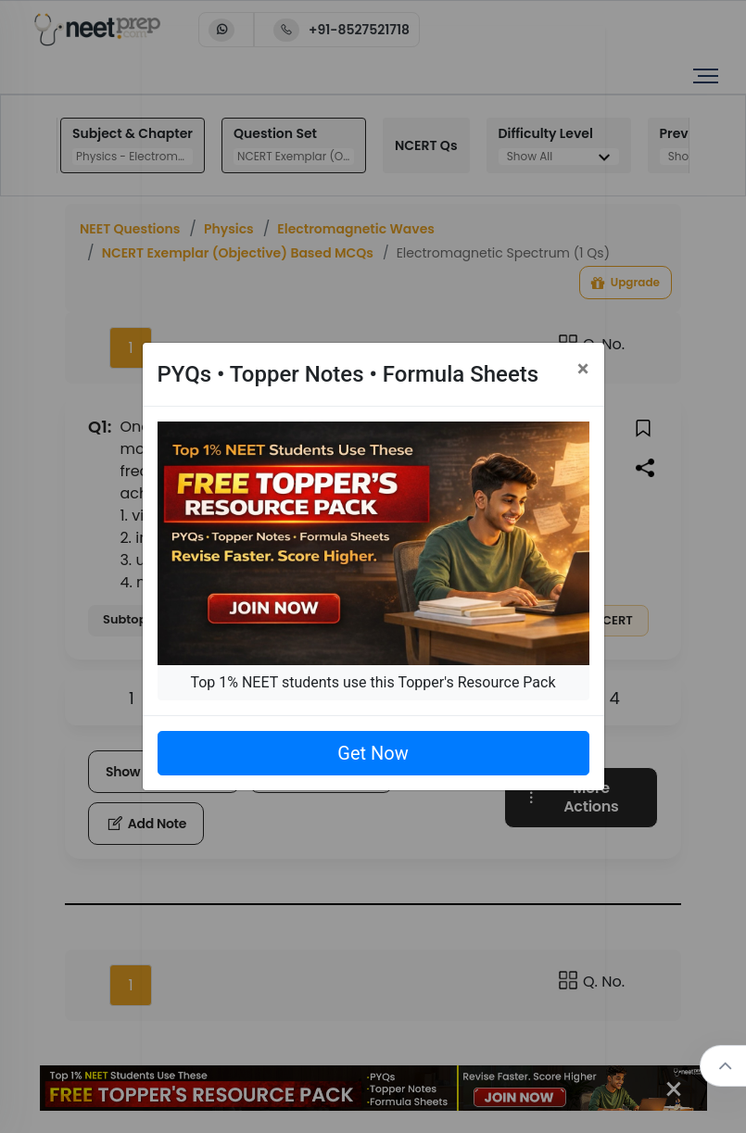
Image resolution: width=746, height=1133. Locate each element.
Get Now (372, 753)
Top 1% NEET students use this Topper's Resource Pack (372, 682)
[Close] (583, 369)
